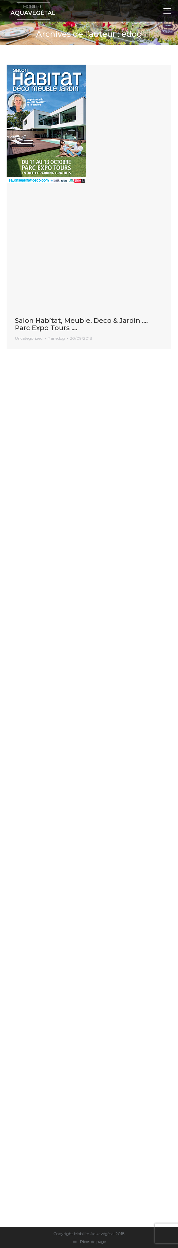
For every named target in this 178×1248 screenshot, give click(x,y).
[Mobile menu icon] (167, 11)
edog (131, 34)
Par (56, 338)
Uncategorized (29, 338)
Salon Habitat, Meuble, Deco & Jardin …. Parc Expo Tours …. (81, 324)
